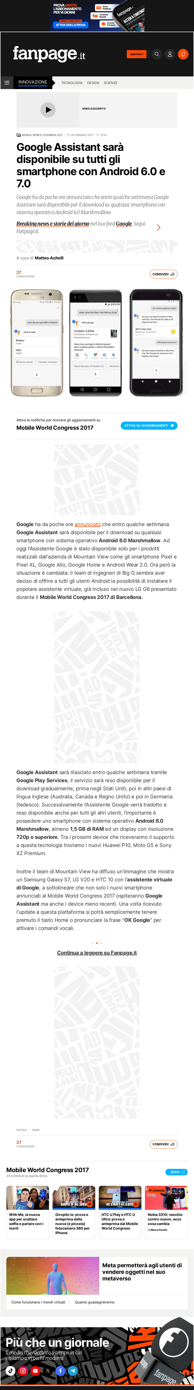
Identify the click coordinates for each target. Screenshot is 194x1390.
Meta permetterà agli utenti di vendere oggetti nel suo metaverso (142, 1272)
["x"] (54, 1372)
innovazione (32, 82)
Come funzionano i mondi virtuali (38, 1302)
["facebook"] (68, 1372)
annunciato (88, 524)
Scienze (110, 83)
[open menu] (7, 82)
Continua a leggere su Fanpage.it (97, 953)
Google (21, 1130)
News (35, 1130)
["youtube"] (39, 1372)
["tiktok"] (11, 1372)
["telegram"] (82, 1372)
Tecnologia (72, 83)
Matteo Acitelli (49, 258)
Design (93, 83)
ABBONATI (136, 54)
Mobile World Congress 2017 (42, 134)
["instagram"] (25, 1372)
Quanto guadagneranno (94, 1302)
